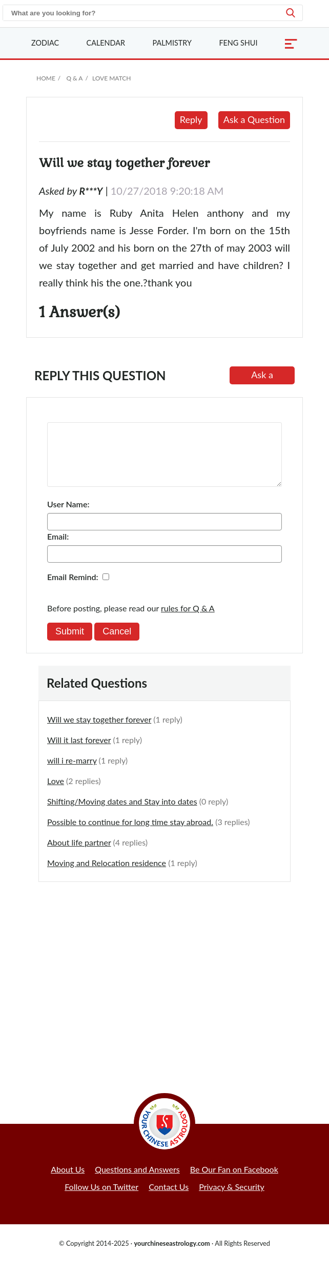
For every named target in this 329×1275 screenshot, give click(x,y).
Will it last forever (79, 752)
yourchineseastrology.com (172, 1255)
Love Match (111, 78)
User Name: (68, 516)
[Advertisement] (164, 978)
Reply (191, 119)
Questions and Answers (137, 1181)
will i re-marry (72, 772)
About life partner (79, 854)
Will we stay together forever (99, 731)
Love (55, 793)
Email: (58, 548)
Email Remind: (72, 589)
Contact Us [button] (169, 1199)
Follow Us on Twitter (101, 1199)
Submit (69, 644)
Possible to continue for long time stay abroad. (130, 834)
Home (45, 78)
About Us (68, 1181)
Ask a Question (254, 119)
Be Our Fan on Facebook (234, 1181)
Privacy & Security (231, 1199)
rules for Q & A (188, 620)
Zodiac (45, 42)
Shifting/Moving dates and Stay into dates (122, 813)
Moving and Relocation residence (106, 875)
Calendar (106, 42)
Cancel (116, 644)
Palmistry (172, 42)
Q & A (74, 78)
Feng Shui (238, 42)
